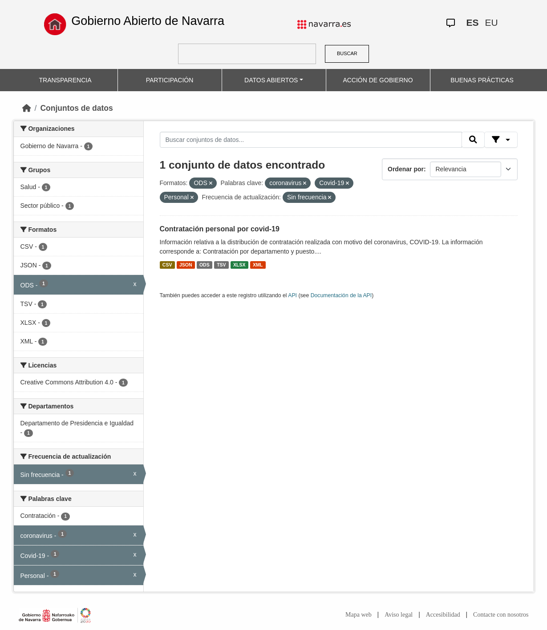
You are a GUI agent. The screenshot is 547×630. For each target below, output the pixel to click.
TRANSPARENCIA (65, 80)
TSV (221, 264)
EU (491, 22)
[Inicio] (26, 108)
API (292, 295)
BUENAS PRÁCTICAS (482, 80)
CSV (167, 264)
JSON (185, 264)
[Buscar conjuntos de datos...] (311, 140)
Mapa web (358, 614)
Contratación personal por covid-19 (220, 229)
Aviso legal (399, 614)
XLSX (239, 264)
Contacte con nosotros (500, 614)
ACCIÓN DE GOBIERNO (378, 80)
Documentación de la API (341, 295)
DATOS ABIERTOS (271, 80)
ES (472, 22)
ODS (204, 264)
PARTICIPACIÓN (170, 80)
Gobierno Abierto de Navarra (147, 21)
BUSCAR (347, 53)
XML (258, 264)
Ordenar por (406, 169)
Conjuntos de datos (76, 108)
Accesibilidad (443, 614)
